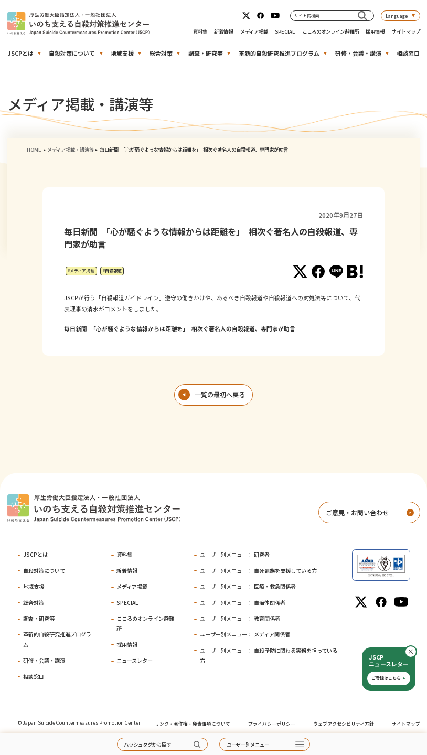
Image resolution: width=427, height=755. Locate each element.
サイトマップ (406, 31)
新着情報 (223, 31)
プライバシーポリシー (271, 723)
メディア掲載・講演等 (70, 149)
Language (397, 15)
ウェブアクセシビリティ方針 (343, 723)
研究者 (235, 554)
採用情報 (375, 31)
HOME (34, 149)
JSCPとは (20, 53)
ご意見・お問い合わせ (357, 512)
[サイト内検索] (362, 15)
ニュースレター (134, 660)
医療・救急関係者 (248, 586)
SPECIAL (285, 31)
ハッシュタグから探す (147, 744)
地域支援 (122, 53)
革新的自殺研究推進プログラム (279, 53)
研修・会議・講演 (358, 53)
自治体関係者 (242, 603)
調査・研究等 (205, 53)
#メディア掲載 (81, 270)
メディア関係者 (245, 634)
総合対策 (161, 53)
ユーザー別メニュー (248, 744)
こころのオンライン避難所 (330, 31)
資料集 (200, 31)
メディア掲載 (254, 31)
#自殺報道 (112, 270)
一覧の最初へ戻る (220, 394)
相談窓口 (408, 53)
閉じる (416, 651)
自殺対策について (72, 53)
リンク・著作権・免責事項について (192, 723)
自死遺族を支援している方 (258, 571)
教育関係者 (240, 618)
